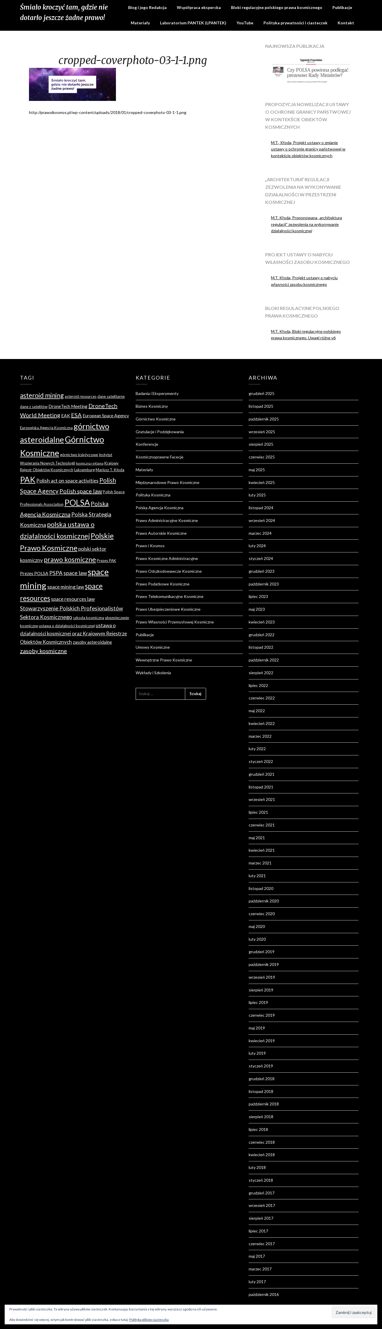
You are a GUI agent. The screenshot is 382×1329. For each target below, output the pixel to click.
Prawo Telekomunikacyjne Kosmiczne (169, 596)
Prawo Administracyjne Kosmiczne (167, 520)
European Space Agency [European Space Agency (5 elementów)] (106, 415)
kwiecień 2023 (262, 621)
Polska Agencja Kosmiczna (159, 507)
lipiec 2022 (258, 685)
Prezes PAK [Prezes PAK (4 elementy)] (106, 560)
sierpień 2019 (261, 989)
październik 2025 (264, 418)
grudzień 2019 (261, 951)
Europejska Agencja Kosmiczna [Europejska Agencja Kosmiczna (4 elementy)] (46, 427)
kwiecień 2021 (262, 850)
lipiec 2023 (258, 596)
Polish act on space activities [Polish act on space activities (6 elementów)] (67, 481)
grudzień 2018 (261, 1078)
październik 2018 (264, 1103)
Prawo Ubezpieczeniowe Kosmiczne (168, 609)
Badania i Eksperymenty (157, 393)
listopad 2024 (261, 507)
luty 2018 (257, 1167)
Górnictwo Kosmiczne (156, 418)
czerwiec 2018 (262, 1142)
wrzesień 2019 (262, 977)
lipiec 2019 (258, 1002)
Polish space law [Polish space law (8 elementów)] (80, 490)
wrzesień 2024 (262, 520)
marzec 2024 (260, 533)
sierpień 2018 (261, 1116)
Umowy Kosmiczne (153, 647)
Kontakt (346, 22)
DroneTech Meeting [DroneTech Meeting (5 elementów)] (68, 406)
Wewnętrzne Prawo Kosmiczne (164, 659)
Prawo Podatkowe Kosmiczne (163, 583)
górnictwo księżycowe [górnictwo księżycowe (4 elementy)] (79, 454)
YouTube (245, 22)
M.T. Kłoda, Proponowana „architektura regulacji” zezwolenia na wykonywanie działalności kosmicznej (306, 224)
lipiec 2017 (258, 1230)
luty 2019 (257, 1053)
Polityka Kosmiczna (153, 494)
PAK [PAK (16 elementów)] (27, 479)
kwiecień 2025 (262, 482)
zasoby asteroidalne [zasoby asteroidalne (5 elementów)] (92, 642)
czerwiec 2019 (262, 1015)
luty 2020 (257, 939)
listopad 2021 (261, 786)
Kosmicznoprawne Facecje (159, 456)
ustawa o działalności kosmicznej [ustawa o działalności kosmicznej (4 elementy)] (67, 625)
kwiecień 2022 (262, 723)
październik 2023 (264, 583)
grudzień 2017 (261, 1192)
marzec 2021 (260, 862)
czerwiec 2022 (262, 697)
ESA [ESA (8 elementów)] (76, 414)
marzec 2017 (260, 1268)
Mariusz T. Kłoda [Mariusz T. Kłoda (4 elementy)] (110, 469)
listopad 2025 (261, 406)
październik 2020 (264, 900)
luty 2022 (257, 748)
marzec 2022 (260, 736)
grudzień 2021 (261, 774)
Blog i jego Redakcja (147, 7)
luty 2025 (257, 494)
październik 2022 (264, 659)
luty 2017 (257, 1281)
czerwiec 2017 (262, 1243)
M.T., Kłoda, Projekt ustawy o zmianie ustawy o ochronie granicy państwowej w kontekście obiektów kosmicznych (308, 149)
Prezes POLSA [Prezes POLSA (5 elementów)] (34, 573)
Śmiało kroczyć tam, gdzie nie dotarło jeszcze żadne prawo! (64, 12)
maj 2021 (257, 837)
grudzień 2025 (261, 393)
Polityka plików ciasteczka (149, 1319)
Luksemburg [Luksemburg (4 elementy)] (84, 469)
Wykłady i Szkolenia (153, 672)
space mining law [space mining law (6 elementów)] (65, 587)
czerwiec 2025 (262, 456)
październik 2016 (264, 1294)
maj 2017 (257, 1256)
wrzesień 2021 (262, 799)
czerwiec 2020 (262, 913)
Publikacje (342, 7)
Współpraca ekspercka (199, 7)
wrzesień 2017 (262, 1205)
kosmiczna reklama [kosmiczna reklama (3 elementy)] (89, 463)
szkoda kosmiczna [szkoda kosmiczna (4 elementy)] (88, 617)
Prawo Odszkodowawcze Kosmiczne (169, 571)
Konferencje (147, 444)
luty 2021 (257, 875)
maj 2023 (257, 609)
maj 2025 (257, 469)
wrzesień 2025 (262, 431)
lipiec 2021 (258, 812)
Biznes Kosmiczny (152, 406)
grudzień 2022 (261, 634)
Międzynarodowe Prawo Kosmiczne (167, 482)
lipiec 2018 (258, 1129)
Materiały (140, 22)
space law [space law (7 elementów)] (75, 573)
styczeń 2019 (261, 1065)
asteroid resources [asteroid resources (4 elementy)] (81, 396)
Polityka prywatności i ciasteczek (295, 22)
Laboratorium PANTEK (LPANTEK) (193, 22)
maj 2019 (257, 1027)
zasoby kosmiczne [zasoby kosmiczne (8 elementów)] (43, 650)
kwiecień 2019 (262, 1040)
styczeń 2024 (261, 558)
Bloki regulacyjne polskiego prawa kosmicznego (276, 7)
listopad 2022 (261, 647)
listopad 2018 (261, 1091)
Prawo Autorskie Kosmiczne (161, 533)
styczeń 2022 (261, 761)
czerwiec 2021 (262, 824)
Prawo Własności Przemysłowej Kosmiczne (175, 621)
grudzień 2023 (261, 571)
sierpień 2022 (261, 672)
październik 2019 (264, 964)
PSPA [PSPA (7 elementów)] (56, 573)
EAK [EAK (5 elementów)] (65, 415)
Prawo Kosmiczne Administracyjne (167, 558)
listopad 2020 (261, 888)
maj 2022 (257, 710)
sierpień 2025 (261, 444)
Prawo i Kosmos (150, 545)
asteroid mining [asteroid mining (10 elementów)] (42, 395)
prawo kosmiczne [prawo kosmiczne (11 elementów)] (70, 559)
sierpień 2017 (261, 1218)
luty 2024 (257, 545)
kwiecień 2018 (262, 1154)
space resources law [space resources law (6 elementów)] (73, 599)
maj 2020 (257, 926)
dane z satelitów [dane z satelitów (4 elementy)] (34, 406)
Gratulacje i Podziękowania (160, 431)
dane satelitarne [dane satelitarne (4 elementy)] (111, 396)
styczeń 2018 (261, 1180)
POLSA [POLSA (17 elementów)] (77, 502)
